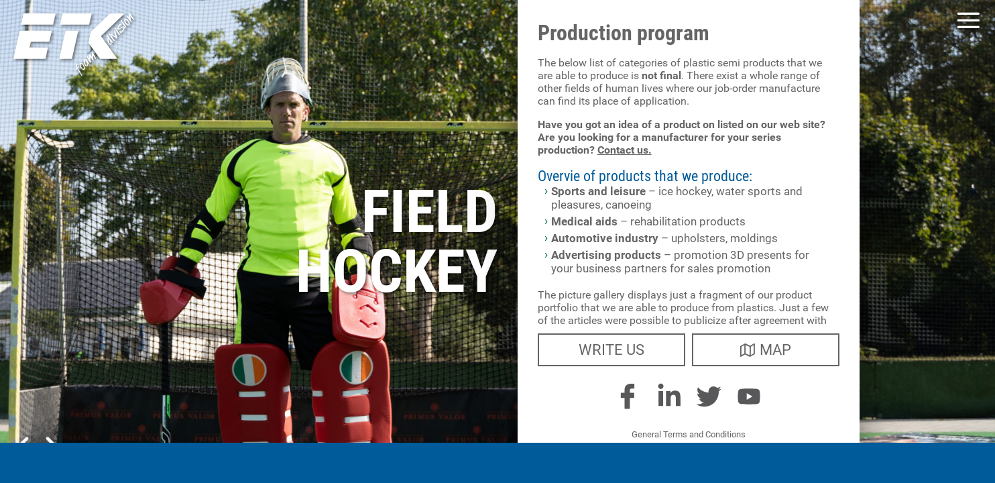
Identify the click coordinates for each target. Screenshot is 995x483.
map (765, 349)
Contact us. (624, 150)
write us (611, 349)
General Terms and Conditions (689, 434)
